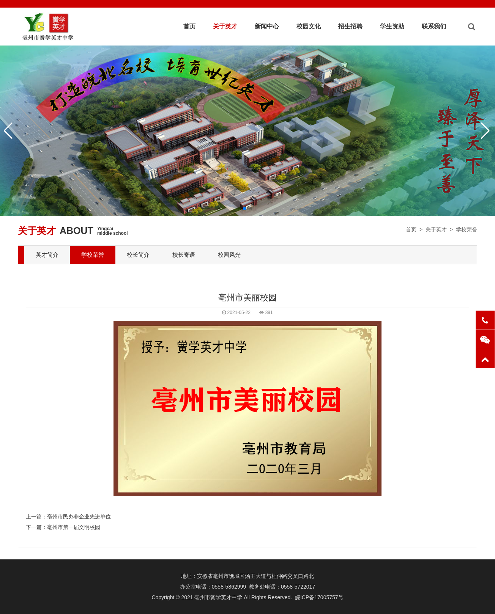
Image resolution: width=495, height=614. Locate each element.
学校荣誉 (466, 229)
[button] (244, 208)
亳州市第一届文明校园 (73, 527)
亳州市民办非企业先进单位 (79, 516)
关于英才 (225, 26)
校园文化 (308, 26)
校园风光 (229, 254)
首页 (189, 26)
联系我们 (434, 26)
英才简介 (47, 254)
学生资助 (392, 26)
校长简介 (138, 254)
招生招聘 (350, 26)
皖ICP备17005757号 (319, 597)
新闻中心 (267, 26)
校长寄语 (183, 254)
